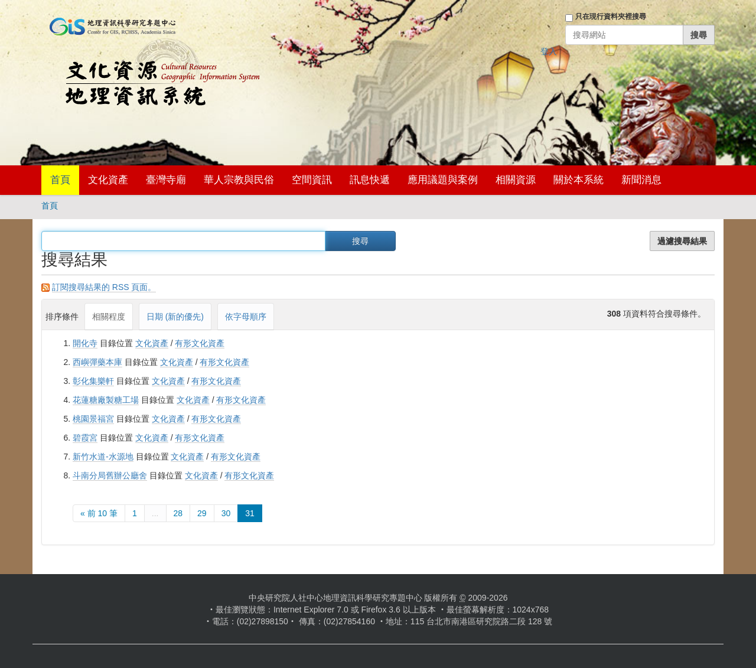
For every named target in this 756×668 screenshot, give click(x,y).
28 (178, 513)
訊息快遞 (370, 179)
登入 (548, 51)
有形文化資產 (199, 343)
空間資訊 (312, 179)
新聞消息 (641, 179)
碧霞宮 (85, 437)
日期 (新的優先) (175, 316)
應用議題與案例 (443, 179)
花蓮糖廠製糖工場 (106, 400)
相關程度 (108, 316)
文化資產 (108, 179)
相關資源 (516, 179)
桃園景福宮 (93, 418)
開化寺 (85, 343)
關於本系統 (578, 179)
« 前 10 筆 (99, 513)
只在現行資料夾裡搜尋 (610, 16)
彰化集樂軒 (93, 381)
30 (226, 513)
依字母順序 (245, 316)
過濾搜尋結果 (682, 241)
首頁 (60, 179)
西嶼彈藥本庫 (97, 362)
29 (202, 513)
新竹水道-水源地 (103, 456)
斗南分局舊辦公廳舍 (110, 475)
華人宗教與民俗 (239, 179)
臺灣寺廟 (166, 179)
